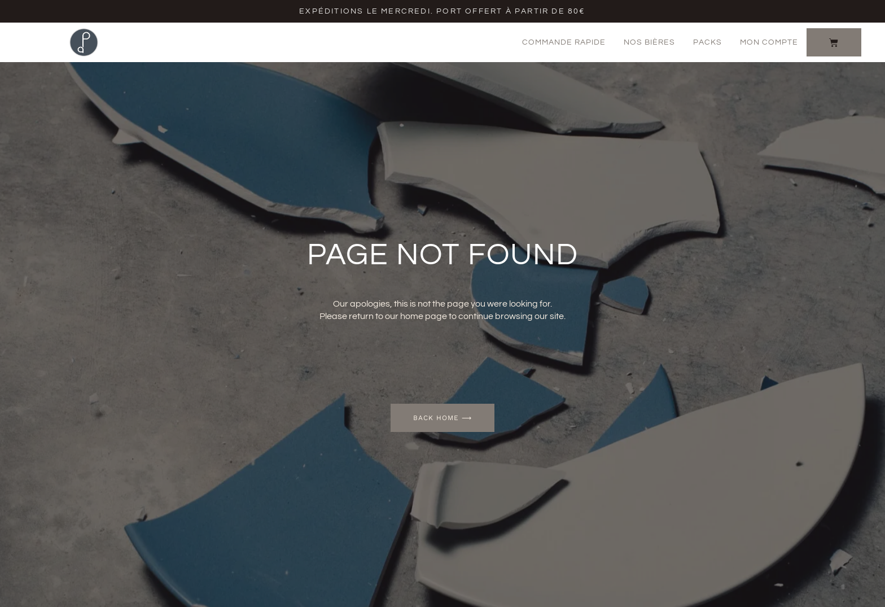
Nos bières (649, 42)
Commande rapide (564, 42)
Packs (707, 42)
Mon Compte (769, 42)
